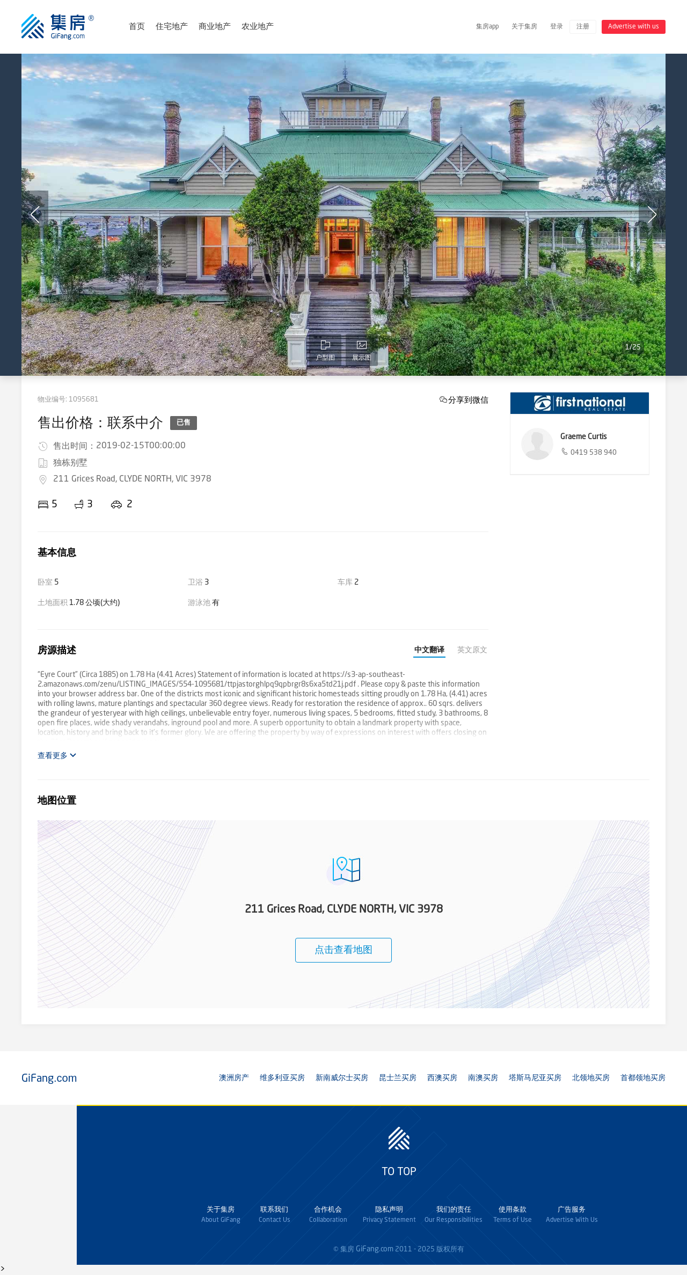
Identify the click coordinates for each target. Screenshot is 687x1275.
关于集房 (524, 27)
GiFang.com (374, 1249)
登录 (556, 27)
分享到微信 (468, 400)
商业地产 (215, 27)
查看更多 (57, 756)
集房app (487, 27)
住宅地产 (172, 27)
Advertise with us (633, 27)
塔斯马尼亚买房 (535, 1078)
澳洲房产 (234, 1078)
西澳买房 (442, 1078)
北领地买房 (591, 1078)
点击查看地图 (343, 950)
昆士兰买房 (397, 1078)
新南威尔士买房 (342, 1078)
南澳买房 (483, 1078)
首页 (137, 27)
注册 (582, 27)
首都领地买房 (643, 1078)
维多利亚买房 (282, 1078)
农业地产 (258, 27)
